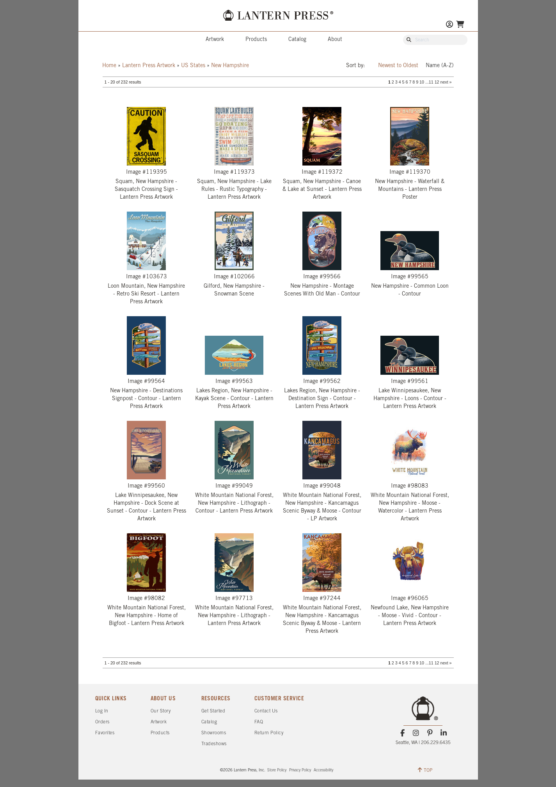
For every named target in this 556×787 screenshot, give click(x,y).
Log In (101, 711)
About (335, 39)
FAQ (258, 722)
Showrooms (213, 733)
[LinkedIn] (443, 733)
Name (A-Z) (440, 65)
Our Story (161, 711)
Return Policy (269, 733)
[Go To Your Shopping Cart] (460, 25)
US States (193, 65)
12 (437, 82)
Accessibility (323, 770)
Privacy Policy (300, 770)
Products (256, 39)
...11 (429, 82)
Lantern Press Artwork (148, 65)
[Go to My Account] (449, 25)
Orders (102, 722)
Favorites (105, 733)
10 (421, 82)
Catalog (297, 39)
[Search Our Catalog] (439, 40)
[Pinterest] (430, 733)
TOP (425, 770)
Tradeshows (214, 744)
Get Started (213, 711)
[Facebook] (402, 733)
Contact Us (266, 711)
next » (445, 82)
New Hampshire (230, 65)
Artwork (215, 39)
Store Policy (276, 770)
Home (109, 65)
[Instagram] (416, 733)
